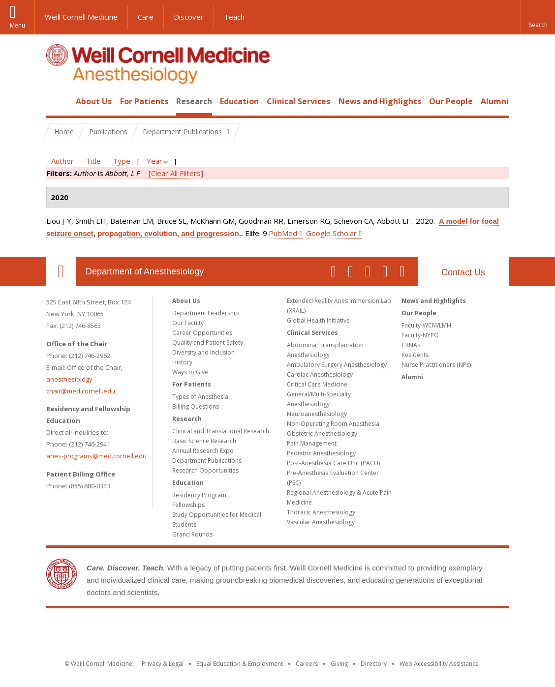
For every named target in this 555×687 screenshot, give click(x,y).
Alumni (495, 101)
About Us (94, 101)
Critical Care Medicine (317, 384)
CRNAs (410, 345)
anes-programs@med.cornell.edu (96, 455)
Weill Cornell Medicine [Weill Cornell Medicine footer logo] (277, 628)
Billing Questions (195, 406)
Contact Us (463, 272)
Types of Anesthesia (200, 396)
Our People (451, 101)
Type (121, 161)
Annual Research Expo (203, 451)
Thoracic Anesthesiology (321, 512)
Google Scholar (331, 233)
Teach (234, 17)
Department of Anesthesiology (145, 271)
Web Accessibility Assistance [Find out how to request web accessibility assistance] (439, 663)
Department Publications (207, 460)
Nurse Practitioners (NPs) (436, 364)
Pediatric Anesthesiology (321, 453)
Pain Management (312, 443)
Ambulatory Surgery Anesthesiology (337, 364)
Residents (415, 355)
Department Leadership (205, 313)
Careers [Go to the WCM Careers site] (307, 663)
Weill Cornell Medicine (81, 17)
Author (62, 161)
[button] (538, 17)
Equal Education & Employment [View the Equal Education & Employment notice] (239, 663)
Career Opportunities (202, 333)
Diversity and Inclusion (203, 352)
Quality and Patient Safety (207, 342)
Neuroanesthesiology (317, 414)
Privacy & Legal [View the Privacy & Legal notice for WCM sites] (163, 663)
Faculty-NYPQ (420, 335)
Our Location (61, 271)
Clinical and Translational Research (220, 431)
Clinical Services (298, 101)
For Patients (144, 101)
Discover (189, 17)
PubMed (283, 233)
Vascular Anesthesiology (321, 522)
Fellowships (188, 505)
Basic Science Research (204, 441)
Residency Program (199, 495)
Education (239, 101)
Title (93, 161)
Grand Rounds (192, 534)
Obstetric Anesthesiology (322, 433)
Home (57, 101)
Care (146, 17)
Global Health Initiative (318, 320)
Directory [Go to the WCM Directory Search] (374, 663)
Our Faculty (188, 323)
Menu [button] (17, 25)
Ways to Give (190, 372)
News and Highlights (380, 101)
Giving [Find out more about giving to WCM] (339, 663)
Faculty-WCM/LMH (426, 325)
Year (154, 161)
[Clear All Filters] (176, 173)
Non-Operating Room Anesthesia (333, 423)
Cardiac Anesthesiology (320, 374)
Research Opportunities (205, 470)
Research (194, 101)
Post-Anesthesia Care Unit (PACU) (333, 463)
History (182, 362)
